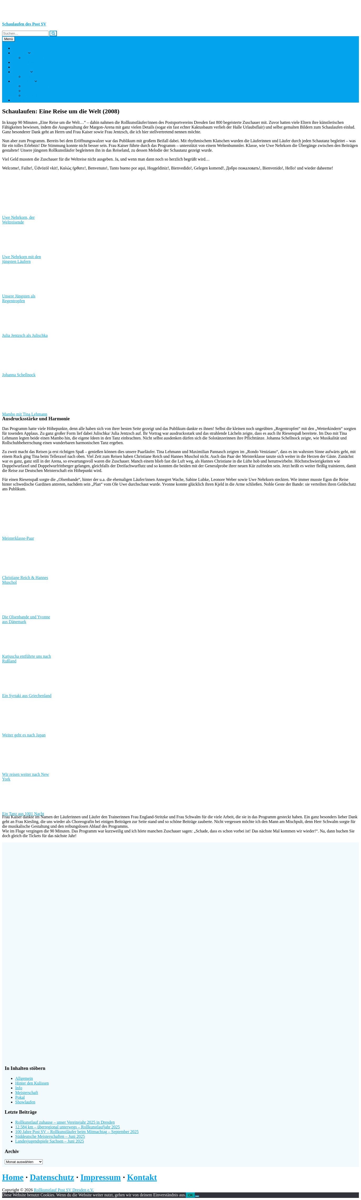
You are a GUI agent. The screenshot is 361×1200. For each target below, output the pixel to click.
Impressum (100, 1177)
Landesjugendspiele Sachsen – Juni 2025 (49, 1141)
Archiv (29, 76)
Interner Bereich (36, 86)
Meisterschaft (26, 1092)
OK (190, 1195)
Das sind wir (33, 57)
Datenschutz (52, 1177)
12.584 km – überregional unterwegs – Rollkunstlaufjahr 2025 (67, 1127)
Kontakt (19, 100)
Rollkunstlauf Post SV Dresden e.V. (64, 1190)
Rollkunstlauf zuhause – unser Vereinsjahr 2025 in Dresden (65, 1122)
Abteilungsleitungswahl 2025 (47, 90)
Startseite (20, 48)
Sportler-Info (23, 81)
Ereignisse (21, 72)
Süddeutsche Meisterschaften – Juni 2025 (50, 1136)
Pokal (20, 1097)
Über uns (20, 53)
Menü (8, 39)
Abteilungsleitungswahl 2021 (47, 95)
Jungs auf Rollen (27, 67)
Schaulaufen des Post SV (24, 24)
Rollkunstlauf (24, 62)
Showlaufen (25, 1102)
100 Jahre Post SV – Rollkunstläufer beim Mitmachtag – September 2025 (77, 1131)
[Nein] (197, 1196)
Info (18, 1088)
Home (13, 1177)
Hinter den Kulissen (32, 1083)
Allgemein (24, 1078)
